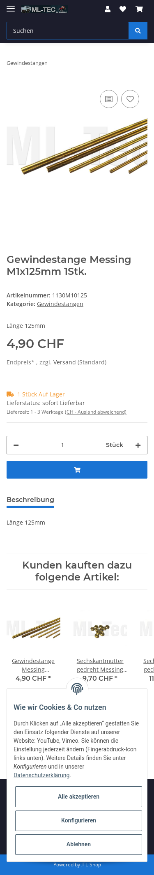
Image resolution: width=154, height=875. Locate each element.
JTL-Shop (91, 864)
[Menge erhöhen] (138, 445)
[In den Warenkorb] (77, 470)
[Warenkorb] (139, 9)
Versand (65, 362)
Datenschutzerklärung (41, 775)
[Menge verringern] (16, 445)
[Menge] (62, 445)
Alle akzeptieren (78, 796)
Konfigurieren (78, 820)
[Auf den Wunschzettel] (130, 99)
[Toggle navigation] (11, 5)
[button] (107, 9)
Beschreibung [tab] (30, 500)
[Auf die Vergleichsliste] (109, 99)
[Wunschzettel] (123, 9)
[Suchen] (68, 30)
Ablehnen (79, 844)
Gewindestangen (60, 304)
